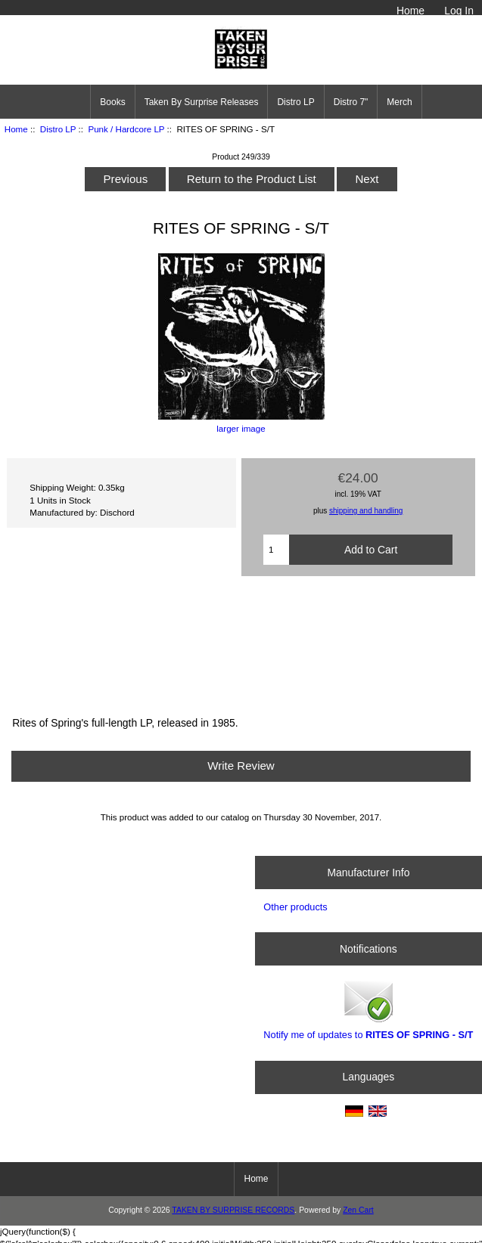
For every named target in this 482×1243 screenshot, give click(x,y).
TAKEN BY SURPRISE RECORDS (233, 1210)
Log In (459, 11)
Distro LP (58, 129)
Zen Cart (358, 1210)
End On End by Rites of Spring (241, 644)
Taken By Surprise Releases (202, 102)
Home (410, 11)
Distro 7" (351, 102)
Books (112, 102)
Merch (399, 102)
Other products (295, 907)
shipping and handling (366, 511)
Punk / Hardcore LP (126, 129)
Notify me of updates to (368, 1009)
